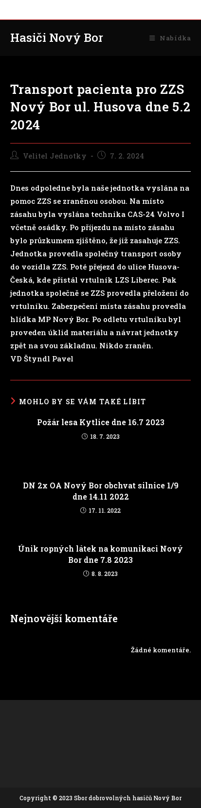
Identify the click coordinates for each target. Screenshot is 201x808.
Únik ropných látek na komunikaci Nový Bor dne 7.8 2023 (100, 553)
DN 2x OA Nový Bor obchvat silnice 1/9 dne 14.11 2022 (101, 490)
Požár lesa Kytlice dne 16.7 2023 (100, 422)
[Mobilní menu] (170, 38)
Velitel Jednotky (55, 156)
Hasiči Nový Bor (56, 37)
